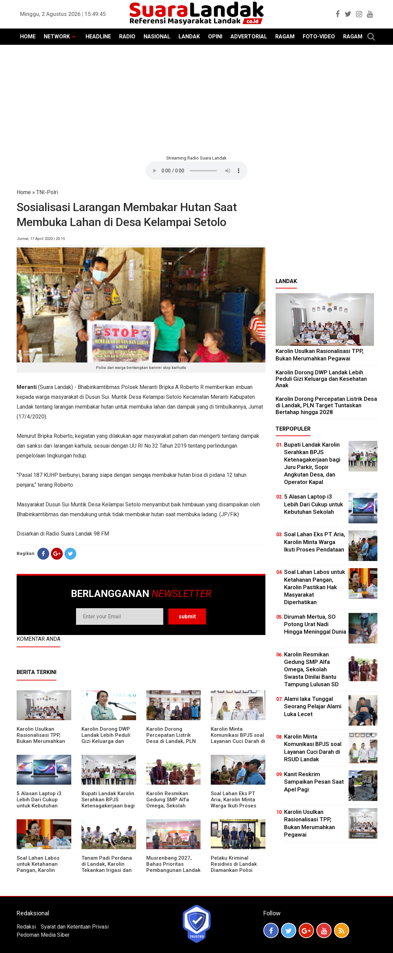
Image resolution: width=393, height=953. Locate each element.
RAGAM (285, 36)
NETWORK (57, 36)
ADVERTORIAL (248, 36)
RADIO (127, 36)
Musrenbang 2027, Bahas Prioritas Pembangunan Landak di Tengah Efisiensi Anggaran (173, 870)
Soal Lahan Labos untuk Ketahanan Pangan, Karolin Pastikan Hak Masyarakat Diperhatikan (38, 873)
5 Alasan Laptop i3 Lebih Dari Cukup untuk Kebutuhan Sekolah (39, 802)
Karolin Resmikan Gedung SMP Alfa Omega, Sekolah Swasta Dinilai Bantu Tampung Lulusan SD (171, 805)
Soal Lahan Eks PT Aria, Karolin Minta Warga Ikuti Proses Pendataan (233, 802)
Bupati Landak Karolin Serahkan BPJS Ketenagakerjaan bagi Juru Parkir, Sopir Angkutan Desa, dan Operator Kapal (108, 808)
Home (24, 192)
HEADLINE (98, 36)
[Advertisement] (196, 99)
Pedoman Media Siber (43, 935)
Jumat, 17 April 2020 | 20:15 (41, 239)
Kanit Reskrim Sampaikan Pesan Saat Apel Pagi (314, 781)
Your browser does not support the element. (196, 171)
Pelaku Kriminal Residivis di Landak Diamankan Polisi (234, 864)
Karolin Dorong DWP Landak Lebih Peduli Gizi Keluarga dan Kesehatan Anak (105, 738)
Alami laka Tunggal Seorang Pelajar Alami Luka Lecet (312, 706)
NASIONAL (157, 36)
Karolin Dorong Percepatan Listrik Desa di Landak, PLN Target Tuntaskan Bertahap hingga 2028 (173, 741)
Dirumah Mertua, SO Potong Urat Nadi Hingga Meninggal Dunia (315, 624)
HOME (28, 36)
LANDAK (189, 36)
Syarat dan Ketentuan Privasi (75, 926)
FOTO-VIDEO (319, 36)
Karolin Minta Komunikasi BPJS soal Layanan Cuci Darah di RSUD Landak (238, 738)
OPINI (215, 36)
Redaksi (26, 926)
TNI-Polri (47, 192)
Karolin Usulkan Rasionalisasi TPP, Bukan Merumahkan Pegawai (41, 738)
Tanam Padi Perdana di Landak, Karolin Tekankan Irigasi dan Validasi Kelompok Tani (106, 870)
